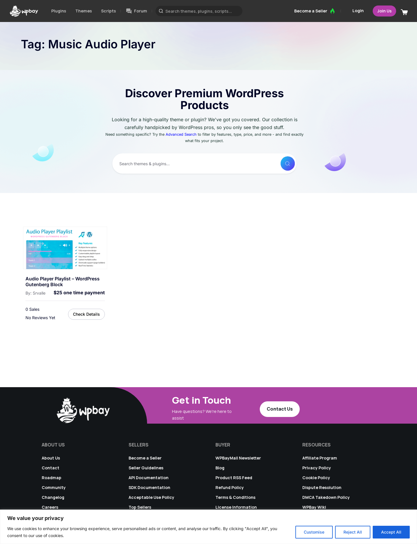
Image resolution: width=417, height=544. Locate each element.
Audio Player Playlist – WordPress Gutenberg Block (62, 281)
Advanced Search (181, 134)
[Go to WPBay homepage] (24, 11)
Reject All (352, 532)
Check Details (86, 314)
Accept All (391, 532)
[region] (208, 527)
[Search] (286, 163)
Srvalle (39, 293)
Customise (314, 532)
